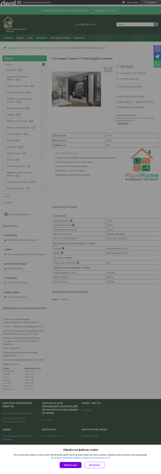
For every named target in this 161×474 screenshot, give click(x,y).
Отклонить (94, 465)
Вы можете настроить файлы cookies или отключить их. (79, 458)
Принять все (70, 465)
